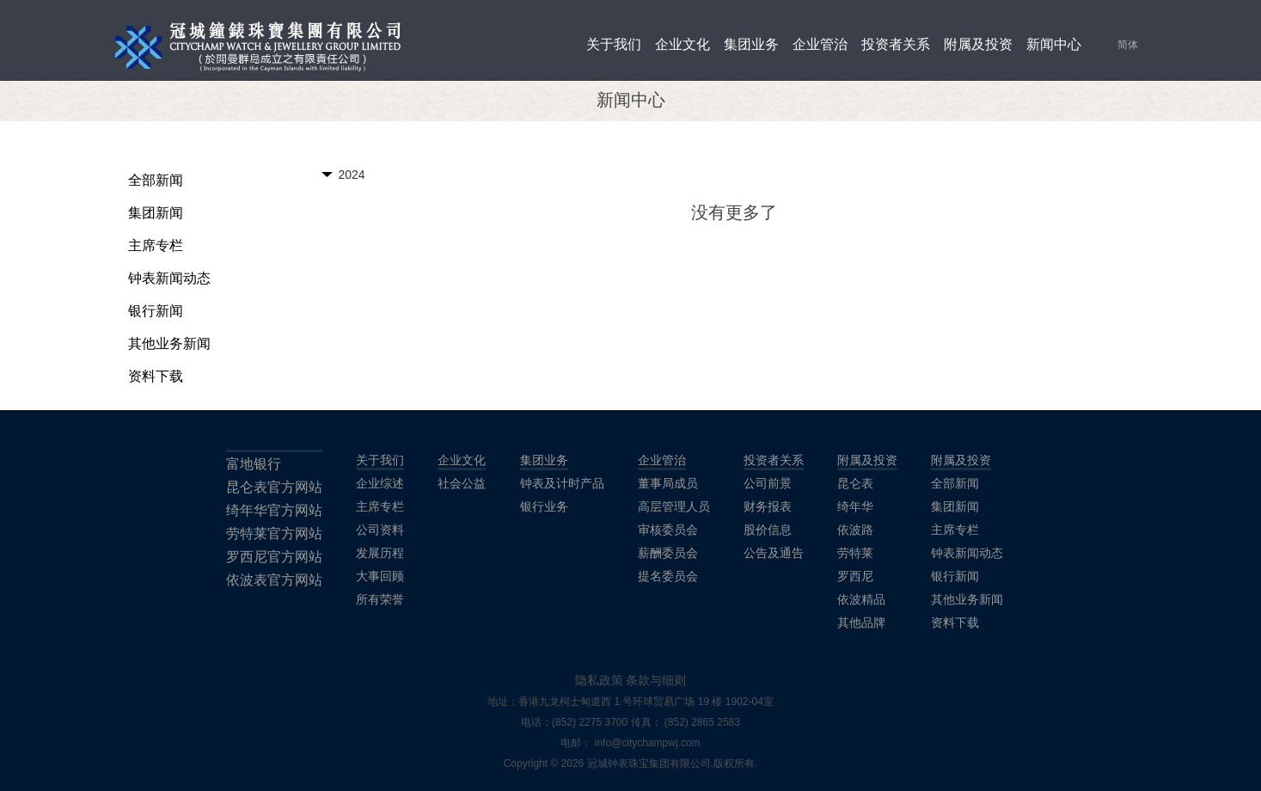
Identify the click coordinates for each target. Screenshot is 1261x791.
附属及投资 (978, 44)
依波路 (855, 530)
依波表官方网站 (274, 580)
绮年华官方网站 (274, 510)
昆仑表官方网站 (274, 487)
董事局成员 (668, 483)
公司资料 (380, 530)
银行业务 (544, 506)
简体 (1127, 45)
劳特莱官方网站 (274, 533)
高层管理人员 (674, 506)
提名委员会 (668, 576)
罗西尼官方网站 (274, 556)
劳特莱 (855, 553)
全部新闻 (155, 180)
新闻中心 (1053, 44)
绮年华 (855, 506)
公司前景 (768, 483)
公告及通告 (774, 553)
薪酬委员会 (668, 553)
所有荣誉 (380, 599)
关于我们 (613, 44)
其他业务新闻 (169, 343)
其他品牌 (861, 622)
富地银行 (253, 464)
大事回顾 (380, 576)
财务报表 (768, 506)
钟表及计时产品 (562, 483)
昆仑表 (855, 483)
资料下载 (155, 376)
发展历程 (380, 553)
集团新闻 (155, 212)
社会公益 (462, 483)
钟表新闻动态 (169, 278)
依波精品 (861, 599)
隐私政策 (599, 680)
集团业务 (751, 44)
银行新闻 (155, 311)
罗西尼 (855, 576)
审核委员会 (668, 530)
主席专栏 (155, 245)
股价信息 (768, 530)
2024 (352, 174)
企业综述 (380, 483)
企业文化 (682, 44)
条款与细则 (656, 680)
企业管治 (820, 44)
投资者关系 (895, 44)
